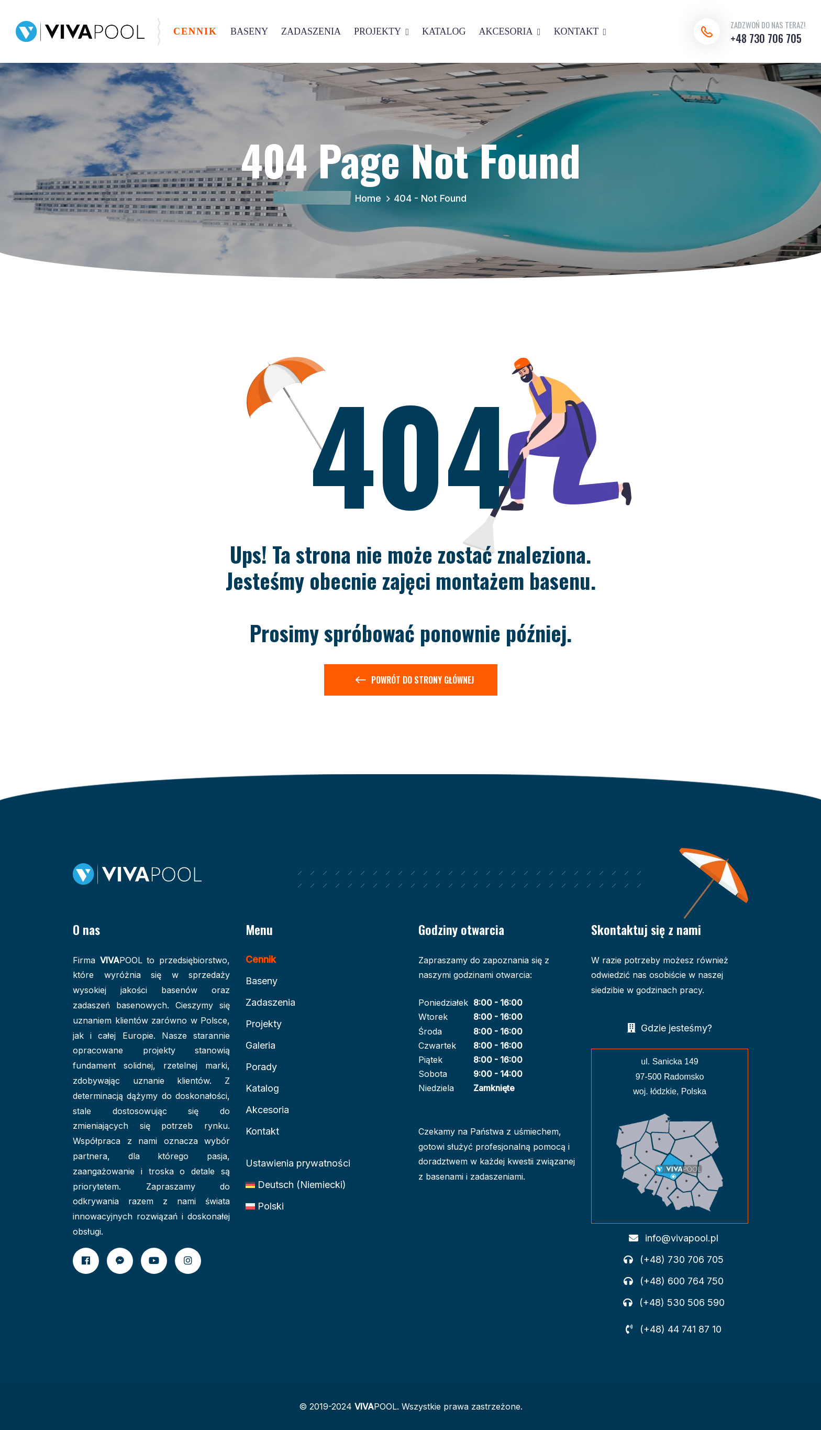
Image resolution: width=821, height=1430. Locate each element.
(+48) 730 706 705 (682, 1260)
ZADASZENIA (311, 31)
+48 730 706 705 (766, 38)
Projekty (264, 1023)
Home (370, 198)
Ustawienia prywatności (298, 1163)
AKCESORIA (506, 31)
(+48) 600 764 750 (682, 1281)
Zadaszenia (270, 1002)
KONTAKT (576, 31)
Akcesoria (267, 1109)
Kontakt (262, 1131)
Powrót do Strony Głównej (415, 682)
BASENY (249, 31)
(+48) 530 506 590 (682, 1302)
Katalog (262, 1088)
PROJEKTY (377, 31)
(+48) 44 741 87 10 (681, 1329)
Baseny (262, 980)
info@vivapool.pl (681, 1238)
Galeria (260, 1045)
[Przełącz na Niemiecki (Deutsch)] (296, 1185)
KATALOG (444, 31)
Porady (261, 1066)
